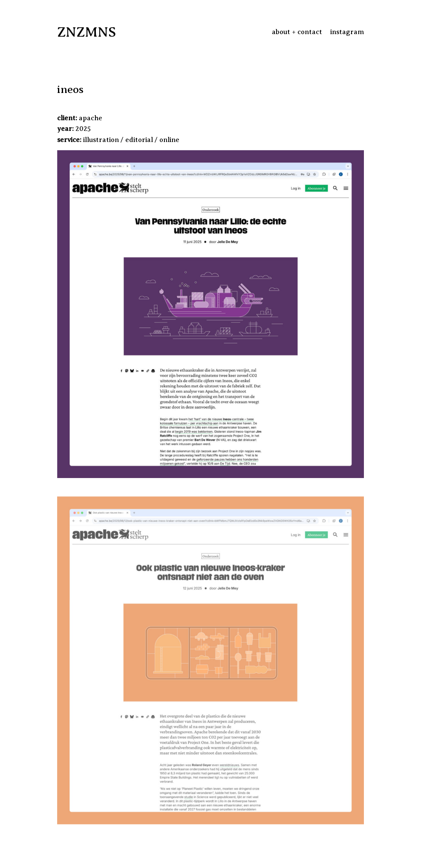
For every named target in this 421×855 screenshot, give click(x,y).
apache (90, 118)
